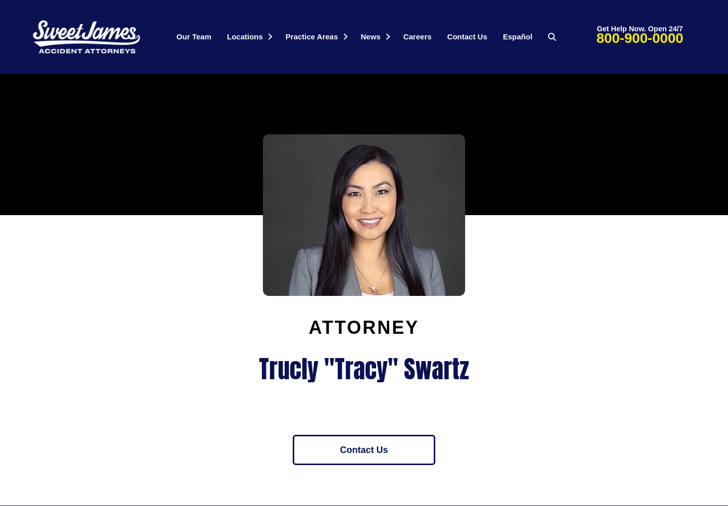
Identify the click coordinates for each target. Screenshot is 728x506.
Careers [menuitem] (417, 36)
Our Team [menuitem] (193, 36)
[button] (270, 36)
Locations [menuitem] (245, 36)
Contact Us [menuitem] (467, 36)
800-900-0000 (640, 38)
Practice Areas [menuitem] (312, 36)
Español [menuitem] (517, 36)
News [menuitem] (371, 36)
